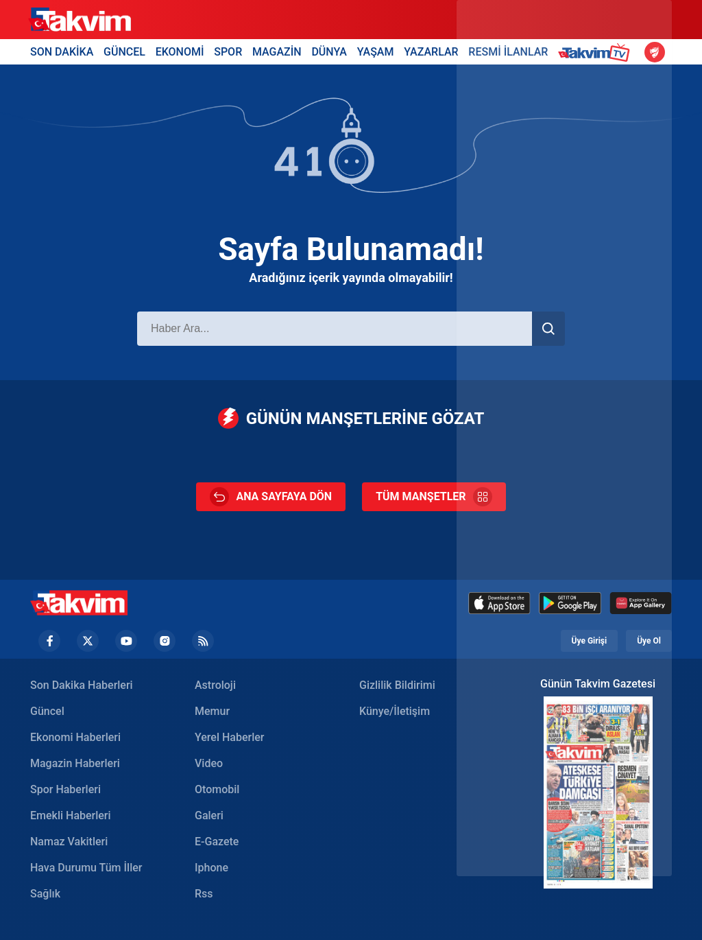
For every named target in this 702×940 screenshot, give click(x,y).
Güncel (47, 711)
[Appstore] (499, 603)
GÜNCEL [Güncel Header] (124, 51)
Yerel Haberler (229, 737)
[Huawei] (640, 603)
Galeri (209, 815)
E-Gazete (217, 841)
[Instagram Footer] (165, 641)
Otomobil (217, 789)
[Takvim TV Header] (596, 51)
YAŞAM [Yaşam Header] (375, 51)
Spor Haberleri (65, 789)
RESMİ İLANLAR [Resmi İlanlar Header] (508, 51)
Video (209, 763)
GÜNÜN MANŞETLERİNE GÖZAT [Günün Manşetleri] (351, 418)
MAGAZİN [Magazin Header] (277, 51)
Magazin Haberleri (75, 763)
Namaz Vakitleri (69, 841)
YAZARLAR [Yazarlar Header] (431, 51)
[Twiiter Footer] (88, 641)
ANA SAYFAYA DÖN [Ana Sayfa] (271, 496)
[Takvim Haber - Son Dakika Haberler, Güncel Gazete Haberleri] (79, 602)
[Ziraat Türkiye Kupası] (654, 52)
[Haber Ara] (334, 329)
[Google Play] (570, 603)
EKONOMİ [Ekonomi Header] (180, 51)
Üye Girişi (589, 641)
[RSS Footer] (203, 641)
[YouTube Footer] (126, 641)
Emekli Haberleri (70, 815)
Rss (204, 893)
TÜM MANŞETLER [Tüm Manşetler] (434, 496)
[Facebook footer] (49, 641)
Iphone (211, 867)
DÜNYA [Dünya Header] (329, 51)
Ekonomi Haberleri (75, 737)
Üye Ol (649, 641)
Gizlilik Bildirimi (397, 685)
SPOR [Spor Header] (228, 51)
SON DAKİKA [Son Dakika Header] (61, 51)
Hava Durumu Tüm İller (86, 867)
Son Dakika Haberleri (81, 685)
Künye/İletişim (394, 711)
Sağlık (45, 893)
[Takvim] (79, 20)
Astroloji (215, 685)
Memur (212, 711)
